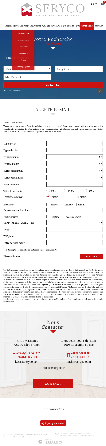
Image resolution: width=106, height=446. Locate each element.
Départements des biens (16, 209)
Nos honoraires (32, 436)
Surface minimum (13, 170)
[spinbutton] (75, 156)
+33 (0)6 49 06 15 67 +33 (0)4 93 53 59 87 (28, 355)
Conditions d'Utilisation (82, 299)
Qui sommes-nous (71, 26)
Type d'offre (10, 143)
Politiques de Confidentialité (52, 299)
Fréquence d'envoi (13, 196)
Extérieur (8, 204)
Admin (46, 436)
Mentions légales (19, 436)
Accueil (8, 26)
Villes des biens (11, 184)
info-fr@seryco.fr (53, 367)
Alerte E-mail (87, 26)
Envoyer (91, 256)
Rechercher (53, 85)
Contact (99, 26)
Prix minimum (11, 156)
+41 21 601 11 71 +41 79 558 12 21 (80, 355)
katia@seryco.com (27, 361)
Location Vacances (17, 57)
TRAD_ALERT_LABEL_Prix (18, 222)
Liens (41, 436)
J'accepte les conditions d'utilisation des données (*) (32, 249)
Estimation (56, 26)
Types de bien (10, 149)
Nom (6, 229)
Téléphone (9, 235)
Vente (15, 26)
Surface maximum (13, 177)
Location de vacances (40, 26)
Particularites (10, 216)
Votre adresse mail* (14, 242)
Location (24, 26)
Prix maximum (11, 163)
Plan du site (7, 436)
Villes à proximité (12, 190)
